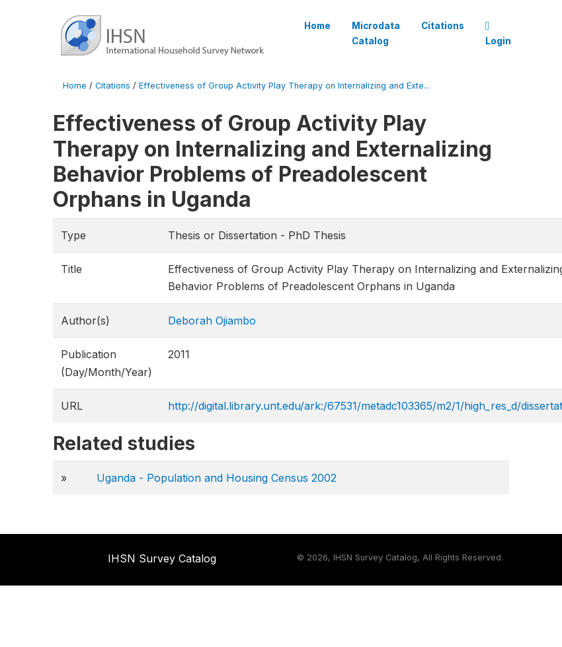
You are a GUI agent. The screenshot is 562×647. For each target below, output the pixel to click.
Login (498, 34)
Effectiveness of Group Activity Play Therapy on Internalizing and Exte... (284, 86)
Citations (442, 25)
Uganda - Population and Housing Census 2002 (217, 477)
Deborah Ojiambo (212, 320)
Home (317, 25)
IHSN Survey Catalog (162, 558)
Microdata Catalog (376, 33)
